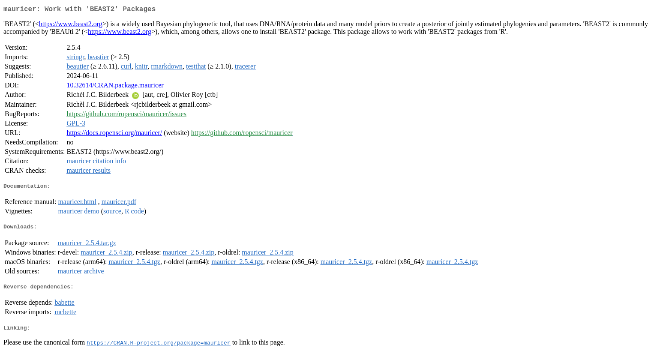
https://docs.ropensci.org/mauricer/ (114, 134)
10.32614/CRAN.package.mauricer (114, 86)
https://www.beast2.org (70, 25)
